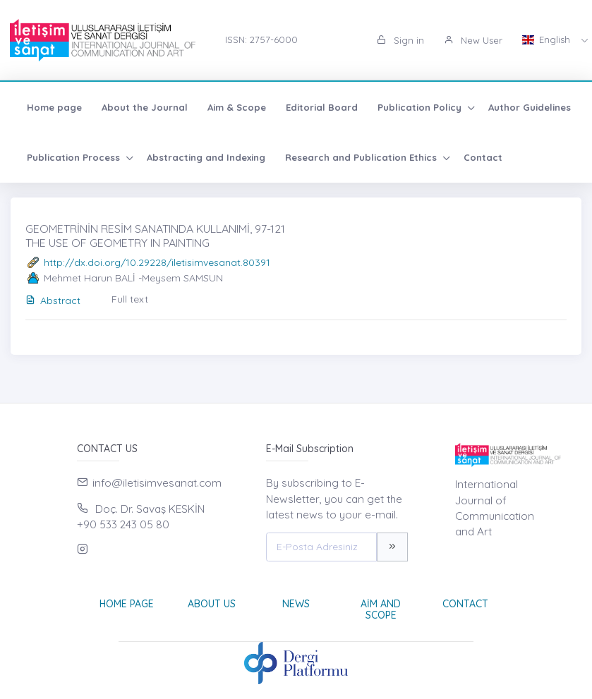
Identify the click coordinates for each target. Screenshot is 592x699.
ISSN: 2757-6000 (261, 39)
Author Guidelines (529, 107)
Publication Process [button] (75, 157)
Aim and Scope (381, 609)
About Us (212, 603)
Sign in (400, 40)
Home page (54, 107)
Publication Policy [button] (420, 107)
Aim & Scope (236, 107)
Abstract (52, 300)
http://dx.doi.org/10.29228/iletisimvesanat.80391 (157, 262)
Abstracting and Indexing (206, 157)
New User (473, 40)
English (547, 39)
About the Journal (145, 107)
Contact (483, 157)
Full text (129, 299)
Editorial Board (322, 107)
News (296, 603)
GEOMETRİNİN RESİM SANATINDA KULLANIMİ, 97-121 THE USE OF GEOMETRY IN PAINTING (155, 235)
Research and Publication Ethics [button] (362, 157)
